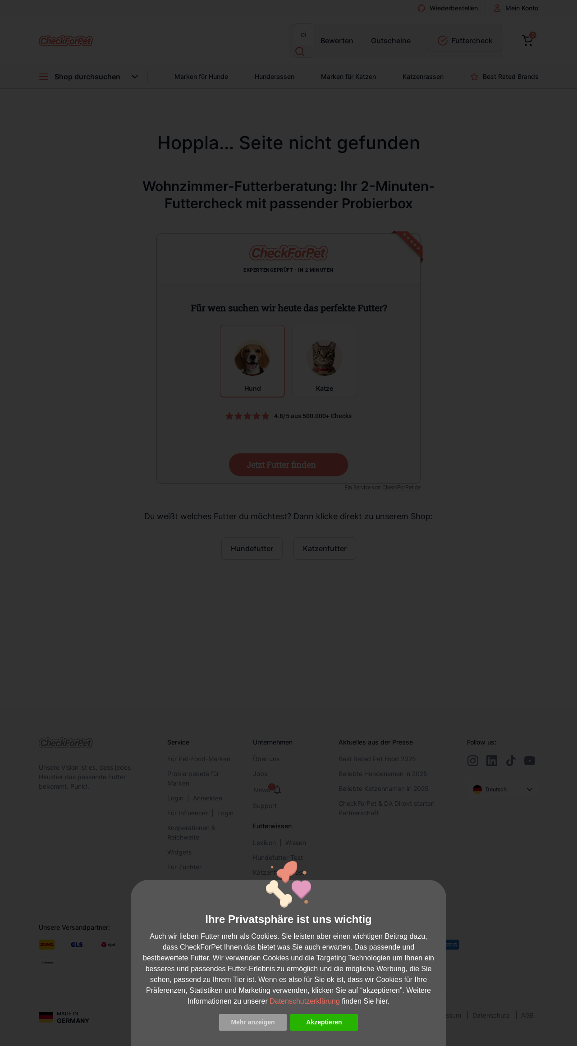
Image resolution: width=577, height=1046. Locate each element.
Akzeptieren (324, 1022)
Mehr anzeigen (253, 1022)
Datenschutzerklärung (305, 1001)
